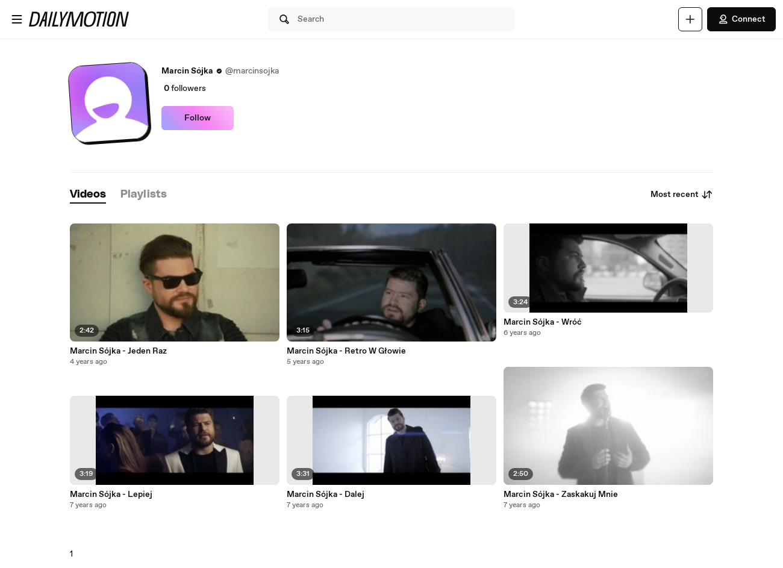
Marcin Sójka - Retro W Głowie (346, 351)
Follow (197, 118)
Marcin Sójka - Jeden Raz (118, 351)
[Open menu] (17, 19)
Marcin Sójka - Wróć (543, 322)
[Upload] (690, 19)
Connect (741, 19)
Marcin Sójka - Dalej (325, 494)
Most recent (681, 195)
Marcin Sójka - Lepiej (111, 494)
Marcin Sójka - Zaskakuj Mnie (561, 494)
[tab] (88, 194)
